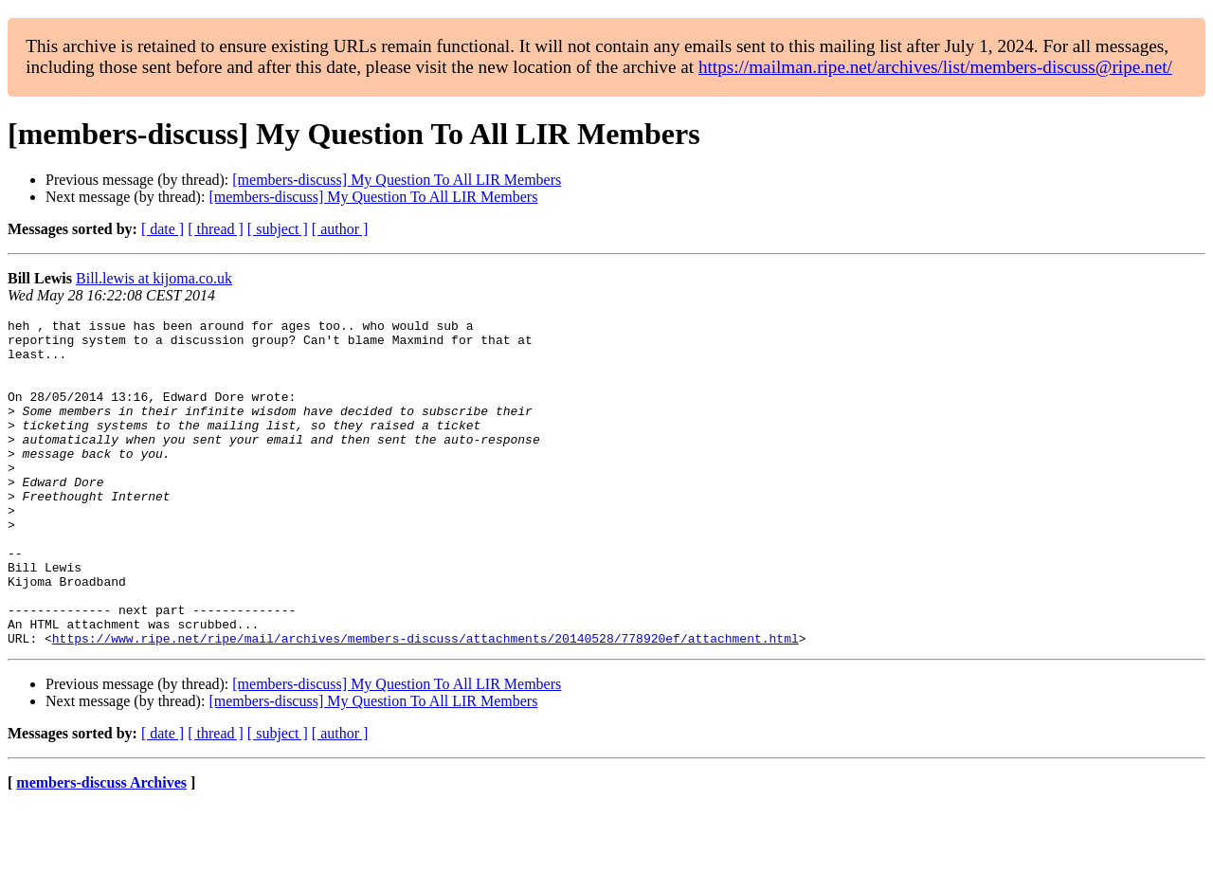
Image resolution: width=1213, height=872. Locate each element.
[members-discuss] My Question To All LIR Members (396, 180)
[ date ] (162, 229)
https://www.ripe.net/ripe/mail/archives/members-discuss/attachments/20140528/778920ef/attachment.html (425, 703)
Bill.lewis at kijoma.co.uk (154, 278)
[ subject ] (277, 229)
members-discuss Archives (101, 848)
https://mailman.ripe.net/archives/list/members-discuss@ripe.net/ (935, 67)
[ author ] (340, 229)
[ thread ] (216, 229)
